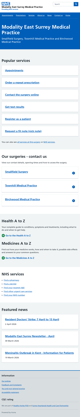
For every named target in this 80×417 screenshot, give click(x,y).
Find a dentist (10, 284)
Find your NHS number (14, 295)
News (49, 15)
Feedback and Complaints (12, 385)
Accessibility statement (10, 392)
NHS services (49, 142)
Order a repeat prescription (22, 82)
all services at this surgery (28, 142)
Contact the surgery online (22, 94)
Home (68, 15)
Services (31, 15)
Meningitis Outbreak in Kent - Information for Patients (39, 353)
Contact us (58, 15)
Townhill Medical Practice (21, 185)
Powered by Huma (9, 412)
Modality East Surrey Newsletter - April (29, 336)
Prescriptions (21, 15)
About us (40, 15)
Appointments (7, 15)
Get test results (14, 106)
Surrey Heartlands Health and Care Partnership (50, 406)
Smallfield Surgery (16, 171)
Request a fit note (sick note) (23, 131)
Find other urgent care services (18, 291)
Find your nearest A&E (14, 288)
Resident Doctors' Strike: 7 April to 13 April (32, 319)
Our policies (6, 381)
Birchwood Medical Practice (22, 199)
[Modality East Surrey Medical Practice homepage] (22, 6)
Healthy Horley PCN (21, 406)
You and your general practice (13, 389)
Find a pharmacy (11, 280)
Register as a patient (18, 119)
